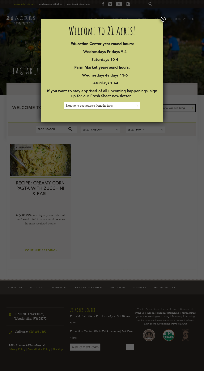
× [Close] (163, 19)
